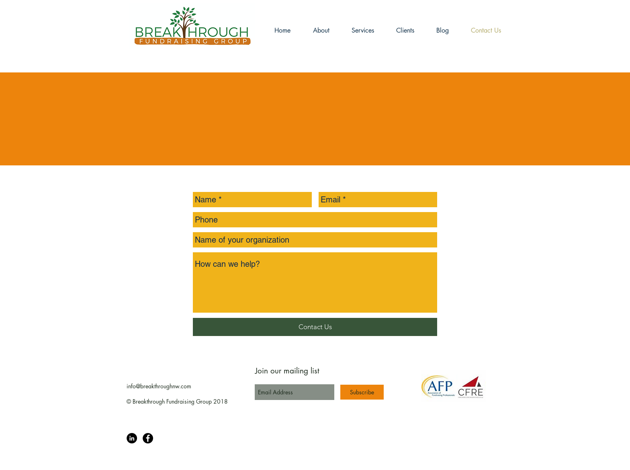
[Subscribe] (362, 392)
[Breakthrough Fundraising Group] (132, 438)
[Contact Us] (315, 327)
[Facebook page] (148, 438)
